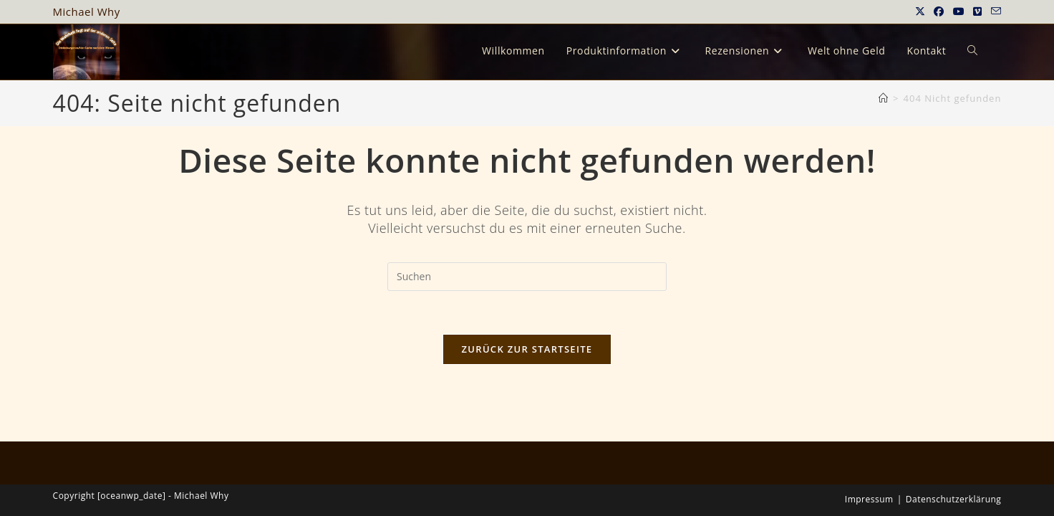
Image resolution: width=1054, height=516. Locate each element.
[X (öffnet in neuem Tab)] (920, 11)
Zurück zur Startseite (527, 349)
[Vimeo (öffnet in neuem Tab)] (978, 11)
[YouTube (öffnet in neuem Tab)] (959, 11)
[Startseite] (884, 98)
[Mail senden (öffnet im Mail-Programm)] (994, 11)
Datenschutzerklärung (954, 422)
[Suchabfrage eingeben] (527, 276)
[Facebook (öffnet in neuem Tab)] (939, 11)
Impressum (869, 422)
